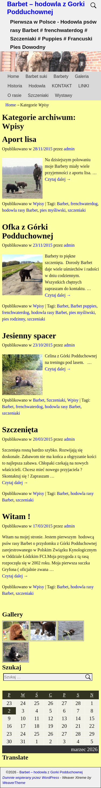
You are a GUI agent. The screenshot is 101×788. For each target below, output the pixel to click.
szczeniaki (77, 210)
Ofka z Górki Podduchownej (27, 231)
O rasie (15, 95)
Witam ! (16, 516)
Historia (15, 86)
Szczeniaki (38, 95)
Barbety (61, 76)
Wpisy (38, 203)
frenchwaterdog (84, 203)
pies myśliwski (53, 210)
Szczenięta (20, 429)
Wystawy (63, 95)
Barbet (62, 203)
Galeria (82, 76)
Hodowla (37, 86)
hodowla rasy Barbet (20, 210)
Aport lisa (19, 139)
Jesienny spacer (29, 335)
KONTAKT (62, 86)
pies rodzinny (13, 319)
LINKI (83, 86)
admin (69, 149)
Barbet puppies (83, 306)
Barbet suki (36, 76)
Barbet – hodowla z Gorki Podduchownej (46, 7)
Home (13, 76)
